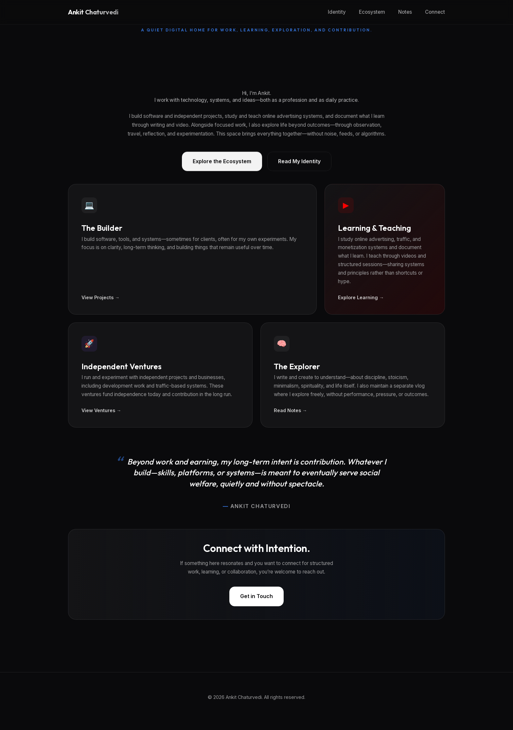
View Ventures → (101, 410)
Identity (337, 12)
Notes (405, 12)
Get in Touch (256, 596)
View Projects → (100, 297)
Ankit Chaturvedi (93, 12)
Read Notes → (290, 410)
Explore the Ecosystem (222, 161)
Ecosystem (372, 12)
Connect (435, 12)
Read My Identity (299, 161)
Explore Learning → (361, 297)
